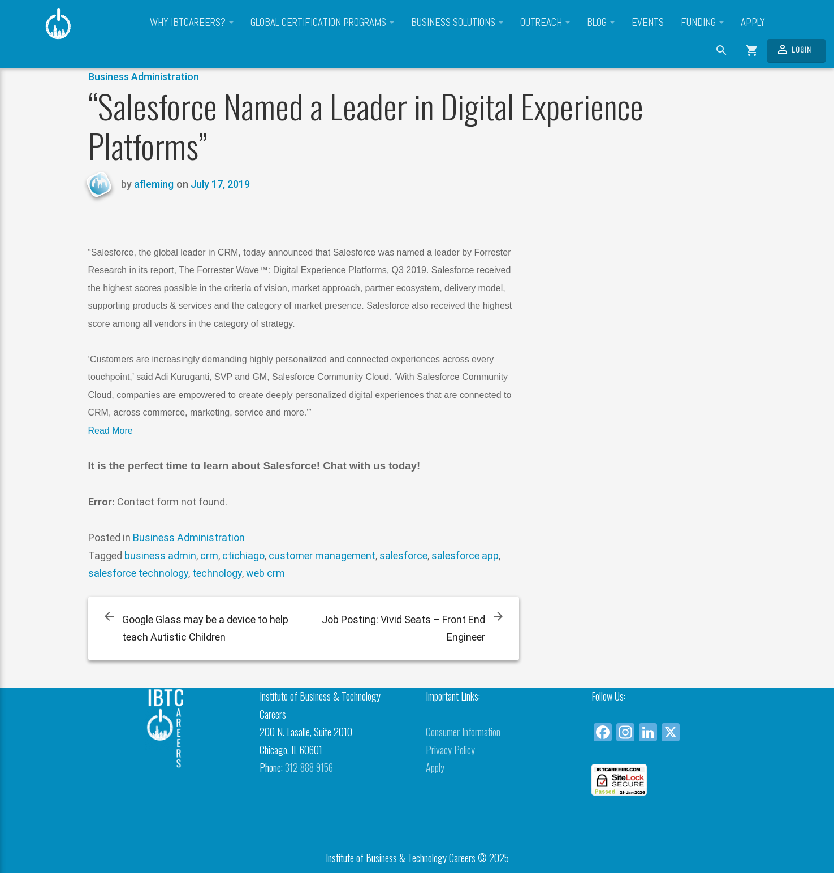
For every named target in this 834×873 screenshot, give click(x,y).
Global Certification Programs (322, 22)
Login (793, 49)
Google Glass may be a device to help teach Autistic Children (205, 628)
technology (217, 573)
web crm (265, 573)
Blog (601, 22)
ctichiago (243, 555)
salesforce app (465, 555)
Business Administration (143, 77)
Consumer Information (463, 731)
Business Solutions (457, 22)
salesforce (403, 555)
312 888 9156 (309, 767)
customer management (322, 555)
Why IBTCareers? (192, 22)
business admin (160, 555)
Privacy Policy (450, 749)
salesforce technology (138, 573)
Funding (702, 22)
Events (648, 22)
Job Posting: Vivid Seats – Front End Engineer (403, 628)
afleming (154, 184)
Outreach (545, 22)
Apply (753, 22)
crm (209, 555)
